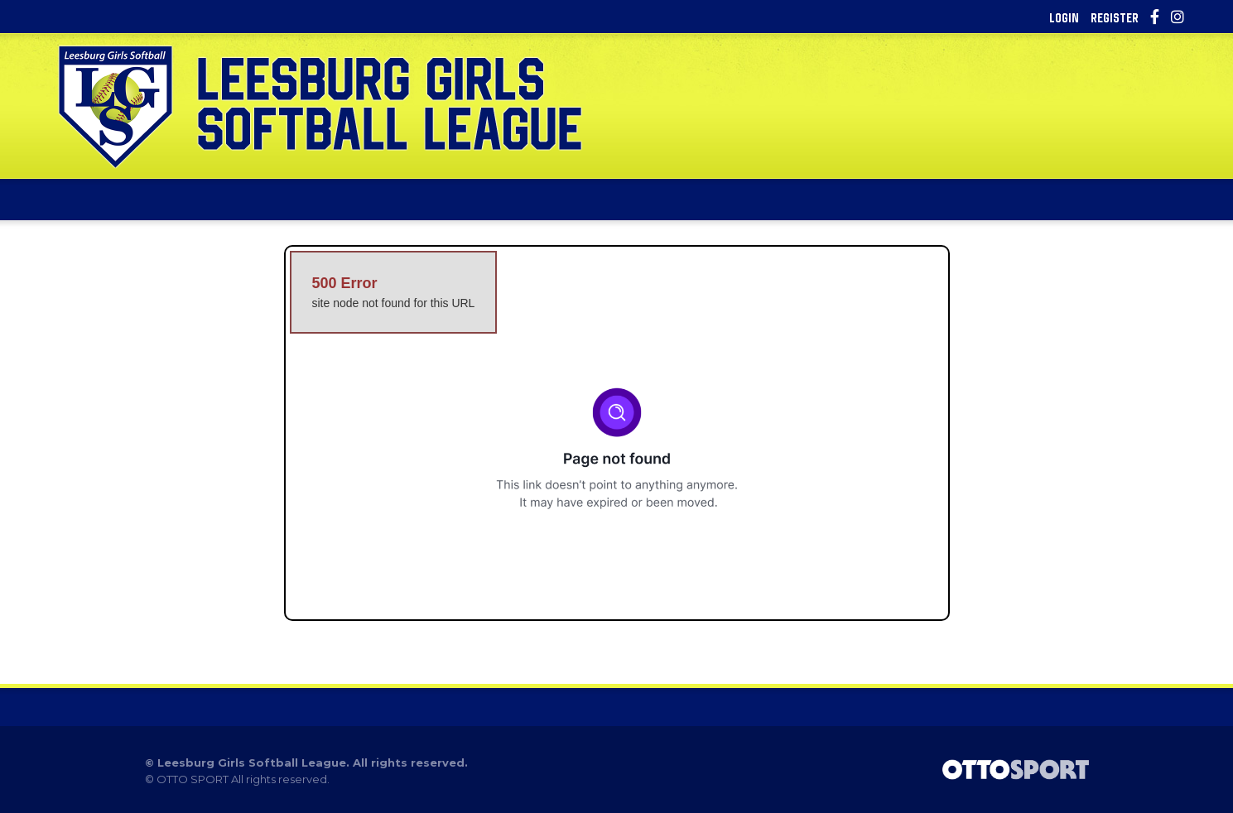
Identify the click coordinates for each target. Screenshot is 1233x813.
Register (1115, 17)
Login (1064, 17)
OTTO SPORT (193, 779)
